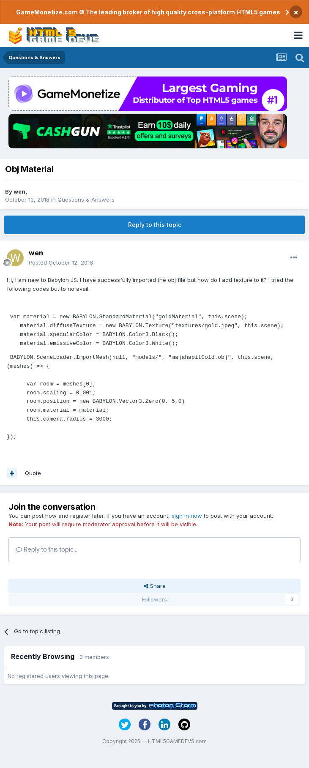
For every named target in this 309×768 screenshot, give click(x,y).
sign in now (187, 515)
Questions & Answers (86, 199)
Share (155, 585)
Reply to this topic (154, 224)
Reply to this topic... (46, 549)
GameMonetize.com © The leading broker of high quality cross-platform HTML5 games (148, 12)
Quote (33, 473)
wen (19, 191)
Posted (61, 262)
